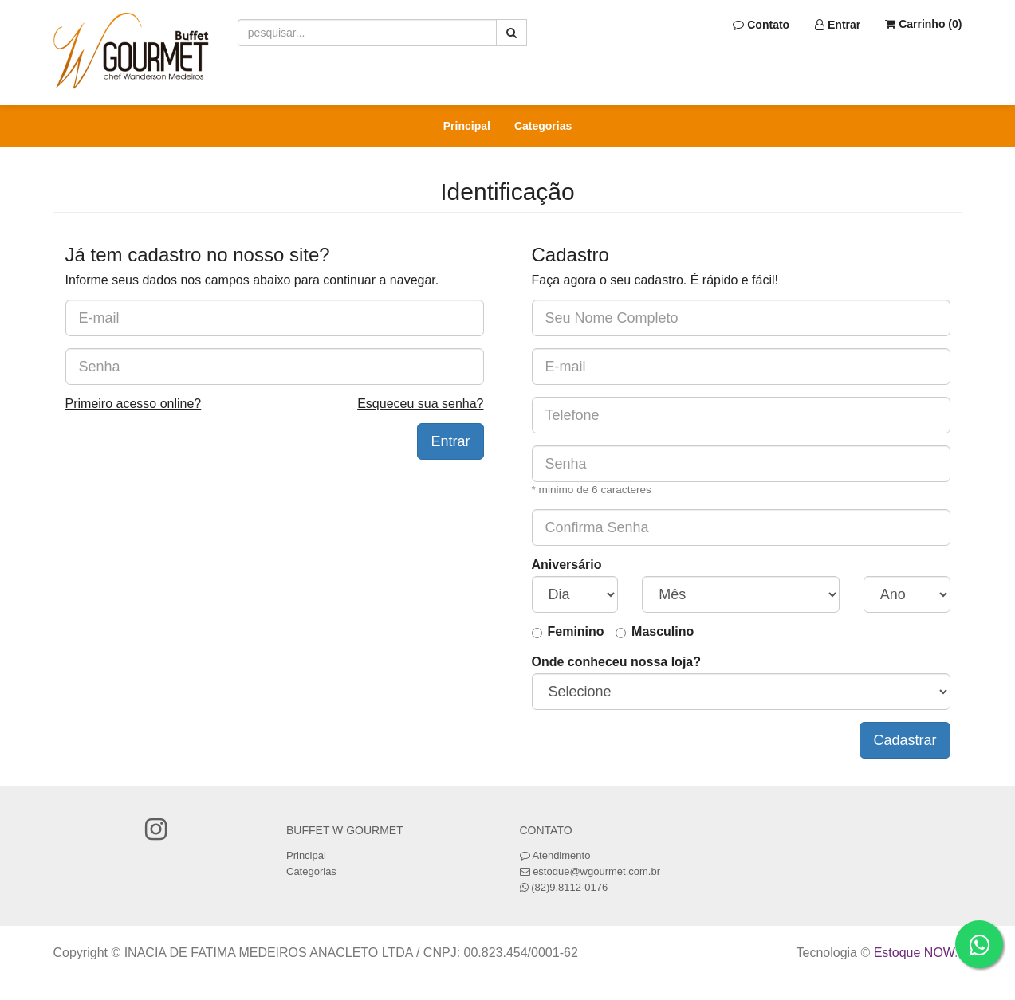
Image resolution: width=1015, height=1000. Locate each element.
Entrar (837, 24)
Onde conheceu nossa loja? (617, 662)
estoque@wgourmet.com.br (596, 871)
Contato (761, 24)
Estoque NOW (914, 952)
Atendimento (555, 855)
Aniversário (567, 564)
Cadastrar (904, 740)
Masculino (662, 631)
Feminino (576, 631)
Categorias (543, 126)
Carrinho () (923, 24)
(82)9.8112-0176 (569, 887)
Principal (466, 126)
